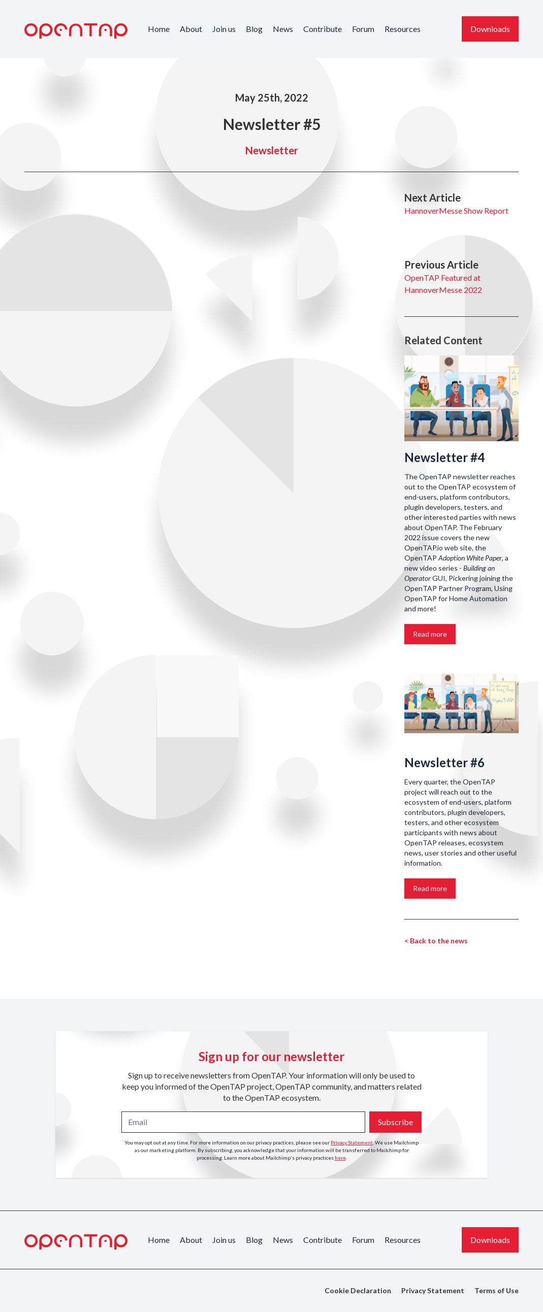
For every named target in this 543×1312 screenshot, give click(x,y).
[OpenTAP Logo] (75, 31)
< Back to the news (436, 940)
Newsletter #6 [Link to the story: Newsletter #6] (444, 762)
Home (159, 29)
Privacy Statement (352, 1142)
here (340, 1158)
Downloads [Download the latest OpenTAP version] (490, 29)
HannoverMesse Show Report (456, 210)
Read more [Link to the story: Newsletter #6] (430, 888)
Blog (254, 29)
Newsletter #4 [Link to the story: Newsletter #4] (444, 457)
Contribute (322, 29)
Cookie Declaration (358, 1290)
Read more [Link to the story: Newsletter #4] (430, 634)
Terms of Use (496, 1290)
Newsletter (271, 150)
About (191, 29)
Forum (363, 29)
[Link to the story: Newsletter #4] (461, 398)
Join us (224, 29)
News (283, 29)
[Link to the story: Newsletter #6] (461, 703)
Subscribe (395, 1122)
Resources (403, 29)
